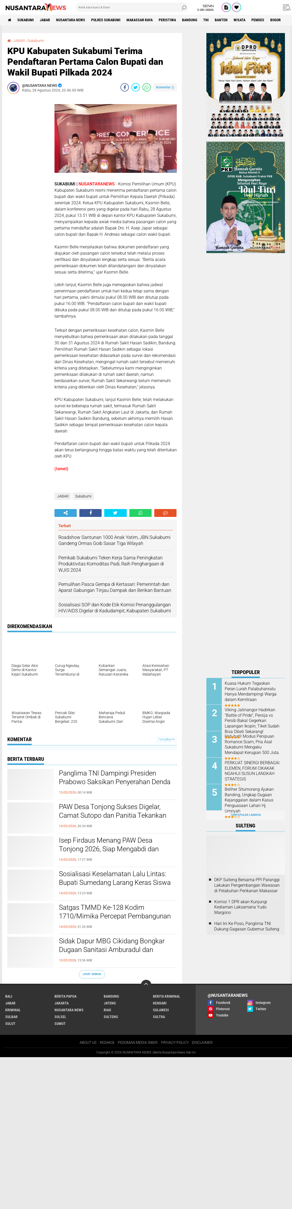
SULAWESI (161, 1010)
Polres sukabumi (105, 20)
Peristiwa (167, 20)
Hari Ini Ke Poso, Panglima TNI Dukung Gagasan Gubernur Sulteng (246, 926)
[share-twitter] (135, 87)
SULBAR (11, 1017)
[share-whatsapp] (146, 87)
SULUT (10, 1023)
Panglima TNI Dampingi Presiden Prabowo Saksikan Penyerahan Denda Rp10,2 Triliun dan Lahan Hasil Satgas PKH (114, 786)
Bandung (189, 20)
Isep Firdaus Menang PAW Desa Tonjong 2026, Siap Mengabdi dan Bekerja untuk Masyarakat (109, 849)
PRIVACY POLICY (175, 1042)
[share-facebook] (124, 87)
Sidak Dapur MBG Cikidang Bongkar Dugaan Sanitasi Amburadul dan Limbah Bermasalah (112, 950)
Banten (221, 20)
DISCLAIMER (202, 1042)
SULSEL (60, 1017)
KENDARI (160, 1003)
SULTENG (111, 1017)
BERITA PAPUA (65, 996)
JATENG (110, 1003)
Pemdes (257, 20)
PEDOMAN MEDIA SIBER (138, 1042)
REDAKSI (107, 1042)
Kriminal (13, 1010)
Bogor (275, 20)
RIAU (107, 1010)
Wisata (239, 20)
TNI (206, 20)
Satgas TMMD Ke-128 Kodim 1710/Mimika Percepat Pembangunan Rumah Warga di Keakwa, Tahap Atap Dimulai (115, 920)
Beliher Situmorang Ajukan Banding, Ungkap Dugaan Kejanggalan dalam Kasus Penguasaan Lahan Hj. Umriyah (249, 800)
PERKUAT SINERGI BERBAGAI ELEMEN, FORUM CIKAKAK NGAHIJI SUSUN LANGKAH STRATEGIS (252, 771)
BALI (8, 996)
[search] (132, 7)
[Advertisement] (28, 176)
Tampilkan (166, 739)
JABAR (45, 20)
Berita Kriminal (166, 996)
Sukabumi (25, 20)
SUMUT (60, 1023)
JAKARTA (61, 1003)
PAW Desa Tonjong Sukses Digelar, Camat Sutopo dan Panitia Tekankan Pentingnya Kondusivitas (112, 815)
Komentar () (165, 87)
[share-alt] (65, 513)
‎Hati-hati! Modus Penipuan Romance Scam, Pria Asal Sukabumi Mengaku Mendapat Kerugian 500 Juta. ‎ (253, 744)
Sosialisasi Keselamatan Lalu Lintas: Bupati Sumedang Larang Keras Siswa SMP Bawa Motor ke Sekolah (115, 883)
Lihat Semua (92, 974)
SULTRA (159, 1017)
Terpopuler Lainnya (245, 815)
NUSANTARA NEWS (70, 20)
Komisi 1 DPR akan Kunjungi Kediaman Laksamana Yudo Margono (240, 907)
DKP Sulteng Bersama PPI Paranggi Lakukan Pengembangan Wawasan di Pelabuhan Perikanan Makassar (247, 885)
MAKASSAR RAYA (139, 20)
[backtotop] (146, 985)
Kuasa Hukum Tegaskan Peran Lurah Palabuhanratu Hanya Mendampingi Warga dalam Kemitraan (251, 691)
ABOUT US (88, 1042)
